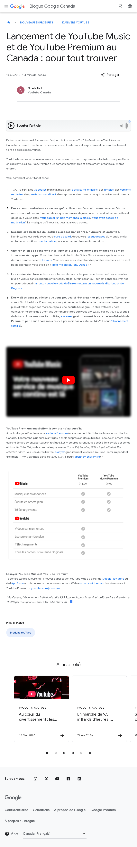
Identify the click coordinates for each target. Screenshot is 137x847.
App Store (17, 583)
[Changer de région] (55, 833)
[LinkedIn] (79, 778)
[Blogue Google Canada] (8, 22)
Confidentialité (16, 810)
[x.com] (46, 778)
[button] (110, 75)
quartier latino (47, 241)
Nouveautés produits (36, 22)
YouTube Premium (57, 433)
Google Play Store (113, 578)
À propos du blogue (20, 821)
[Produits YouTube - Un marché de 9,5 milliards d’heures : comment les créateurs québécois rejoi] (97, 709)
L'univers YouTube (75, 22)
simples (109, 189)
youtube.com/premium (45, 588)
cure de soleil (62, 236)
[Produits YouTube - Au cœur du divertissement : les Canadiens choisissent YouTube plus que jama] (39, 709)
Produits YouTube (20, 632)
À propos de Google (70, 810)
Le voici (47, 260)
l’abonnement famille (86, 456)
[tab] (47, 753)
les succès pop (96, 236)
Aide (11, 833)
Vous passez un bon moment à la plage (65, 218)
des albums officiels (84, 189)
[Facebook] (68, 778)
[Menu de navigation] (6, 6)
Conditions (41, 810)
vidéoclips (40, 189)
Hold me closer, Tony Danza (69, 264)
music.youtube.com (91, 583)
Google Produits (103, 810)
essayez (60, 452)
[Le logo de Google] (13, 797)
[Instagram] (35, 778)
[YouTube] (57, 778)
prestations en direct (43, 194)
